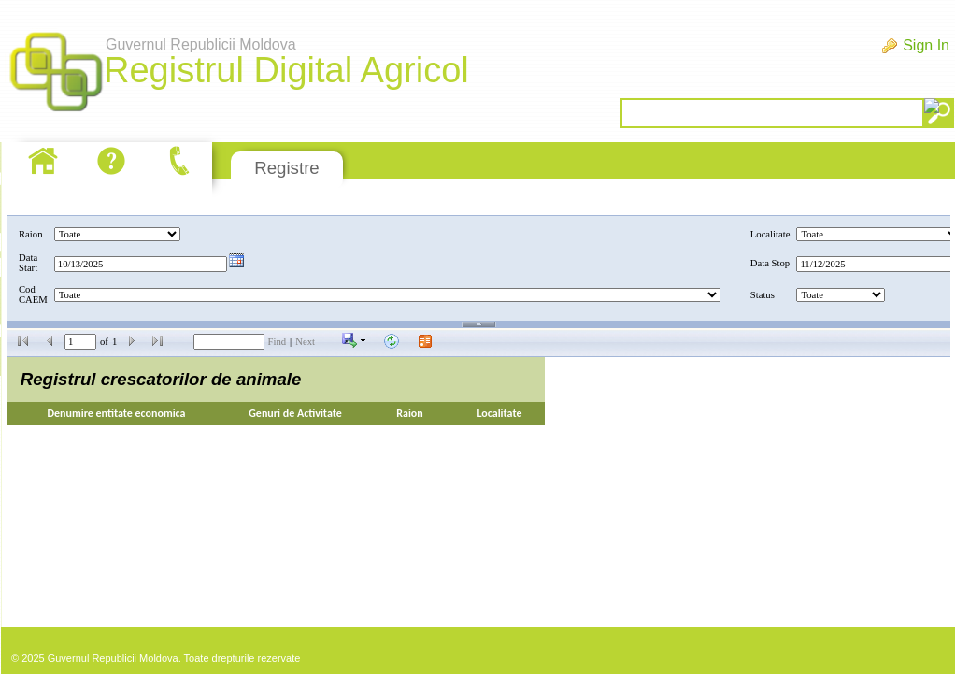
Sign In (926, 45)
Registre (286, 168)
